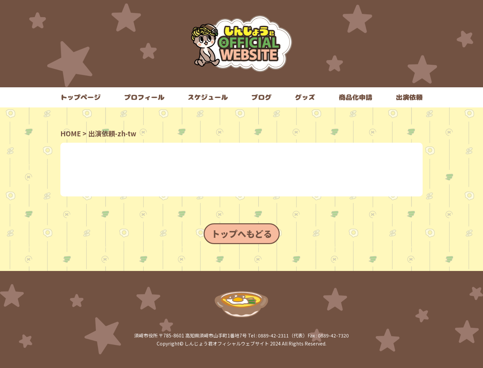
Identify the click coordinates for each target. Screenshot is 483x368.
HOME (70, 133)
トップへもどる (241, 233)
